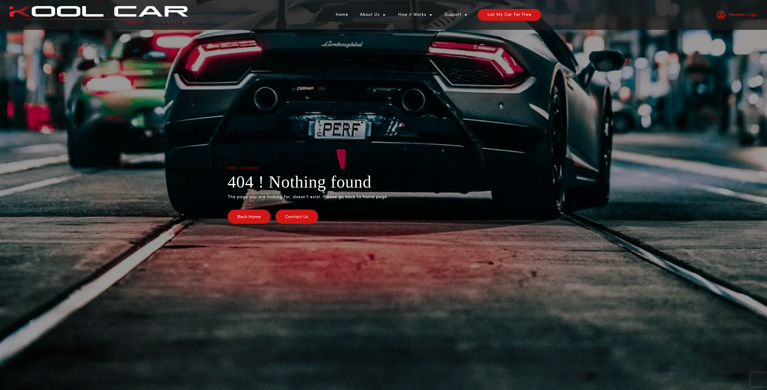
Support (456, 14)
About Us (373, 14)
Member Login (743, 15)
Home (342, 15)
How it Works (415, 14)
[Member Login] (721, 15)
